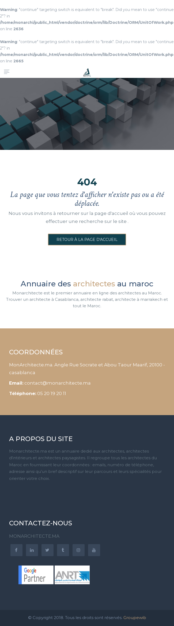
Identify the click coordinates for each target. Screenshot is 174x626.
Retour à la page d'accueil (87, 239)
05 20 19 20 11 (51, 393)
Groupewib (134, 617)
